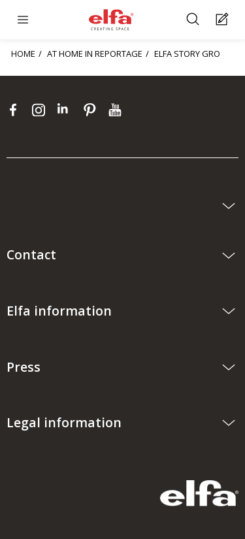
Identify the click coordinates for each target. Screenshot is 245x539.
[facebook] (16, 110)
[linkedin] (66, 110)
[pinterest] (92, 110)
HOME (23, 53)
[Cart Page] (224, 20)
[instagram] (41, 110)
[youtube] (116, 110)
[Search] (194, 20)
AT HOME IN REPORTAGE (94, 53)
